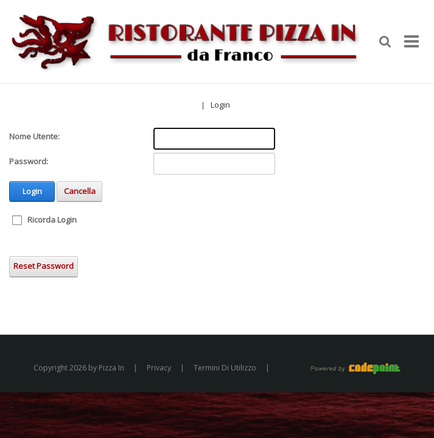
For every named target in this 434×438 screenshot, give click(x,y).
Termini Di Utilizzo (225, 368)
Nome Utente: (34, 136)
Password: (28, 161)
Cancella (80, 191)
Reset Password (43, 265)
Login (220, 104)
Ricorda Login (52, 219)
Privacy (159, 368)
